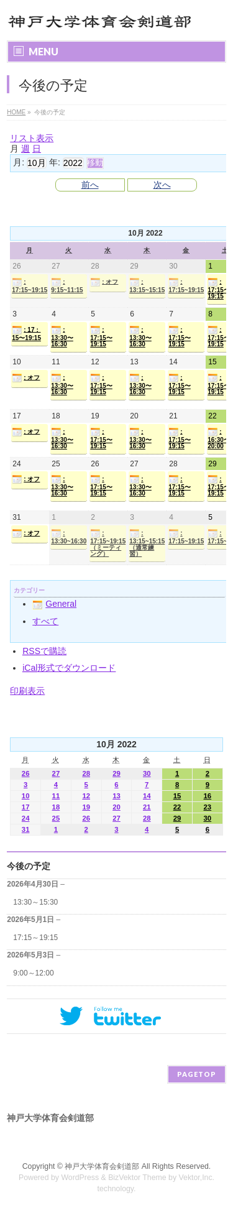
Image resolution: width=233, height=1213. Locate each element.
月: (18, 162)
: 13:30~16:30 (68, 536)
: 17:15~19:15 (29, 285)
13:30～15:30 (35, 902)
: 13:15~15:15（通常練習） (147, 542)
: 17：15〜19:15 (26, 333)
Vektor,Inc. (197, 1177)
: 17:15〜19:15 (101, 336)
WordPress (80, 1177)
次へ (162, 185)
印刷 (27, 691)
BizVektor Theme (137, 1177)
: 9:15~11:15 (67, 285)
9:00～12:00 (33, 973)
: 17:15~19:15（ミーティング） (108, 542)
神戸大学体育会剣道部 (102, 1166)
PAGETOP (196, 1074)
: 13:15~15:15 (147, 285)
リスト (31, 138)
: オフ (104, 282)
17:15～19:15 (35, 937)
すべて (45, 621)
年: (54, 162)
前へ (90, 185)
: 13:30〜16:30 (62, 336)
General (54, 604)
